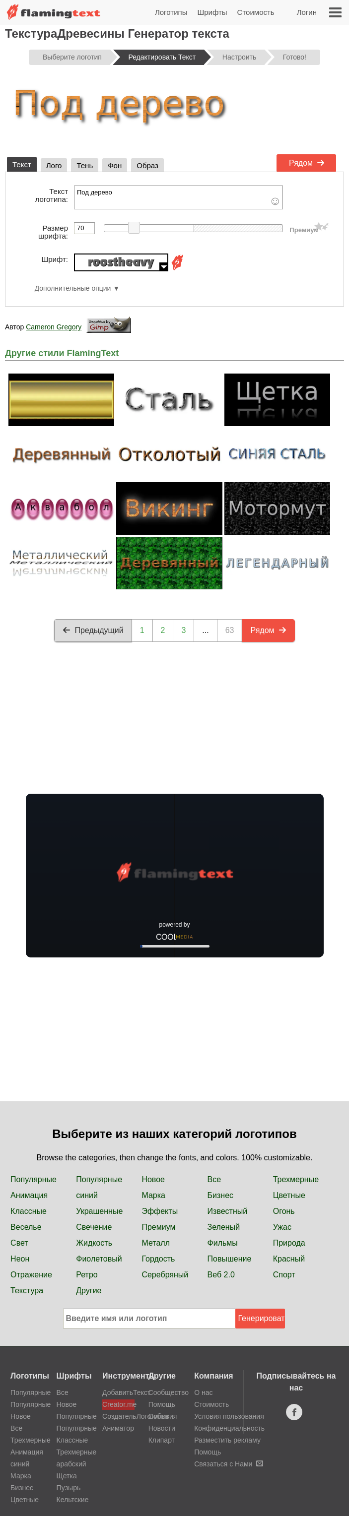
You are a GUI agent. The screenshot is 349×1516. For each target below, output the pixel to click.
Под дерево (178, 197)
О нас (203, 1392)
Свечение (94, 1227)
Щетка (67, 1476)
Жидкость (94, 1243)
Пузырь (69, 1488)
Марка (153, 1195)
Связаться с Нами (228, 1464)
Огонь (284, 1211)
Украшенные (99, 1211)
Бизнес (221, 1195)
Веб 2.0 (221, 1274)
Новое (153, 1179)
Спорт (284, 1274)
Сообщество (168, 1392)
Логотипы (171, 12)
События (162, 1416)
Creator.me (118, 1404)
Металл (155, 1243)
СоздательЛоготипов (118, 1416)
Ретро (86, 1274)
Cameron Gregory (53, 327)
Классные (28, 1211)
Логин (307, 12)
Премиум (158, 1227)
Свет (19, 1243)
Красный (289, 1259)
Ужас (282, 1227)
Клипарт (161, 1440)
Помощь (161, 1404)
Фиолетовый (99, 1259)
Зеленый (224, 1227)
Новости (161, 1428)
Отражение (31, 1274)
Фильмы (223, 1243)
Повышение (230, 1259)
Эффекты (159, 1211)
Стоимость (256, 12)
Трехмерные (296, 1179)
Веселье (26, 1227)
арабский (71, 1464)
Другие (88, 1290)
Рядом (307, 163)
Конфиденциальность (229, 1428)
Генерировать (261, 1318)
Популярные (33, 1179)
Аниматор (118, 1428)
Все (214, 1179)
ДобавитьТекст (118, 1392)
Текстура (26, 1290)
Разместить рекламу (227, 1440)
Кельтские (73, 1500)
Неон (19, 1259)
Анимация (29, 1195)
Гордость (158, 1259)
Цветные (289, 1195)
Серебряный (164, 1274)
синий (87, 1195)
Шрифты (212, 12)
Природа (289, 1243)
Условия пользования (229, 1416)
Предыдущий (93, 630)
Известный (228, 1211)
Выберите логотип (72, 57)
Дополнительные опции (73, 288)
